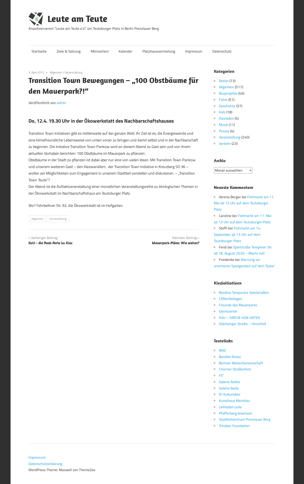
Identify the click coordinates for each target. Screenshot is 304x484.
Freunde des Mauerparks (238, 305)
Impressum (193, 51)
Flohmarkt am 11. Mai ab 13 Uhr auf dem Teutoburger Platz (244, 203)
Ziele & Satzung (69, 51)
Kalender (125, 51)
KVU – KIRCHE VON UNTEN (239, 317)
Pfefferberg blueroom (235, 413)
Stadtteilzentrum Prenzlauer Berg (244, 419)
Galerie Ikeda (229, 388)
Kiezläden (226, 118)
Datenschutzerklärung (45, 463)
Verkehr (225, 143)
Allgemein (56, 72)
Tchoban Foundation (234, 425)
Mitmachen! (100, 51)
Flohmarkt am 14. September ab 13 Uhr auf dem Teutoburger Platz (237, 234)
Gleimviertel (228, 311)
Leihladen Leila (230, 406)
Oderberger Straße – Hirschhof (242, 324)
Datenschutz (222, 51)
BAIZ (222, 350)
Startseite (39, 51)
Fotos (223, 99)
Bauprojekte (228, 93)
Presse (224, 131)
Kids (222, 112)
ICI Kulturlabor (229, 394)
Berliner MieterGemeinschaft (241, 363)
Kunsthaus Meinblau (234, 400)
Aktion (224, 81)
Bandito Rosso (230, 356)
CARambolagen (230, 298)
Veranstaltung (73, 72)
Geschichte (227, 106)
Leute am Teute (77, 18)
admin (61, 103)
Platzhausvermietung (158, 51)
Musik (223, 124)
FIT (221, 375)
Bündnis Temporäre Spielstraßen (244, 292)
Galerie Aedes (229, 381)
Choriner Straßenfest (235, 369)
